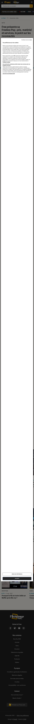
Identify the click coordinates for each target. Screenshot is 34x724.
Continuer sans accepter (26, 39)
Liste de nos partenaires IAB (9, 73)
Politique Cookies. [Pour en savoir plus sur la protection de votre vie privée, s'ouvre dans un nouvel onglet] (6, 62)
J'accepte (17, 578)
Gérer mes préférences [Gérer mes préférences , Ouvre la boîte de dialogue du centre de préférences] (17, 574)
